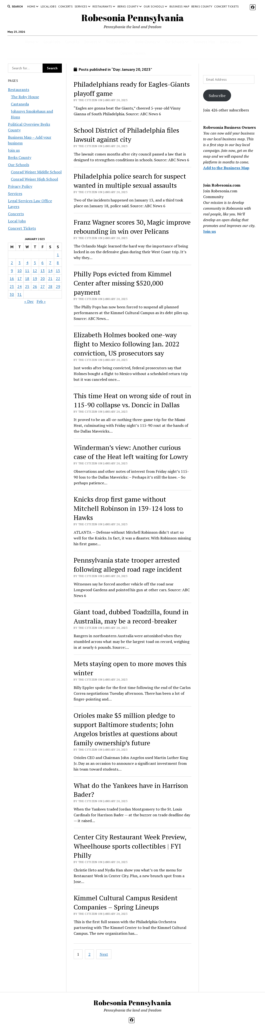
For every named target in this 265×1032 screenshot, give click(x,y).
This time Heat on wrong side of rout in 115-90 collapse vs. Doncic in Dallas (132, 400)
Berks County (127, 6)
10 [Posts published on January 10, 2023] (19, 270)
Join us (14, 150)
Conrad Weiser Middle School (36, 172)
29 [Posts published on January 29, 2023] (58, 286)
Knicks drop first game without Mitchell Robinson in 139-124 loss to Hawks (128, 508)
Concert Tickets (226, 6)
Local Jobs (49, 6)
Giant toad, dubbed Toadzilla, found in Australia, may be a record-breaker (131, 616)
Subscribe (217, 95)
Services (81, 6)
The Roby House (25, 96)
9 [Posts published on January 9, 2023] (12, 270)
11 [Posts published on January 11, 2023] (27, 270)
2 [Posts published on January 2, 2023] (12, 262)
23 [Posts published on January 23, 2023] (12, 286)
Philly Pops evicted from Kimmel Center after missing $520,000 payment (123, 283)
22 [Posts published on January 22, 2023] (58, 278)
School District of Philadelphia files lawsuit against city (126, 135)
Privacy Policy (20, 186)
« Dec (29, 301)
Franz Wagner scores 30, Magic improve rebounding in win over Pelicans (132, 227)
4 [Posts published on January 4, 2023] (27, 262)
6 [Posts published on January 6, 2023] (42, 262)
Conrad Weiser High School (34, 179)
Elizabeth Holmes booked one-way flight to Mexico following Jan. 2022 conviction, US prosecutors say (127, 343)
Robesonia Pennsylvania (132, 18)
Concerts (65, 6)
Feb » (41, 301)
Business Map (179, 6)
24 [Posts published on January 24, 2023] (19, 286)
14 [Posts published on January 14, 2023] (50, 270)
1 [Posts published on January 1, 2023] (58, 254)
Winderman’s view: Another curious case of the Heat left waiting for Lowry (131, 452)
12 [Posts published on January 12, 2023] (35, 270)
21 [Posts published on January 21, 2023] (50, 278)
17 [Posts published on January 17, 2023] (19, 278)
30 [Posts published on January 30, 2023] (12, 294)
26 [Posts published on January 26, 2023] (35, 286)
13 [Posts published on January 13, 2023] (42, 270)
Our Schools (154, 6)
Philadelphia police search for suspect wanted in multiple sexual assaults (130, 181)
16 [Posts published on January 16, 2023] (12, 278)
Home (31, 6)
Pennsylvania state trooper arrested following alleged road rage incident (128, 565)
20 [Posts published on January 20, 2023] (42, 278)
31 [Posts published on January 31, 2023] (19, 294)
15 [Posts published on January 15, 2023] (58, 270)
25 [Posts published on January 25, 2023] (27, 286)
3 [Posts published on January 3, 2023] (20, 262)
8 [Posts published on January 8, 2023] (58, 262)
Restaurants (102, 6)
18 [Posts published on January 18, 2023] (27, 278)
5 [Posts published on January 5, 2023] (35, 262)
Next (104, 954)
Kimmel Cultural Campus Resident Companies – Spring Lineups (126, 902)
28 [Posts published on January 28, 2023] (50, 286)
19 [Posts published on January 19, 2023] (35, 278)
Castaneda (20, 104)
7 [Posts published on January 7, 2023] (50, 262)
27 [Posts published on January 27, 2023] (42, 286)
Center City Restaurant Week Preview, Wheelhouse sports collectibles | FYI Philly (130, 846)
